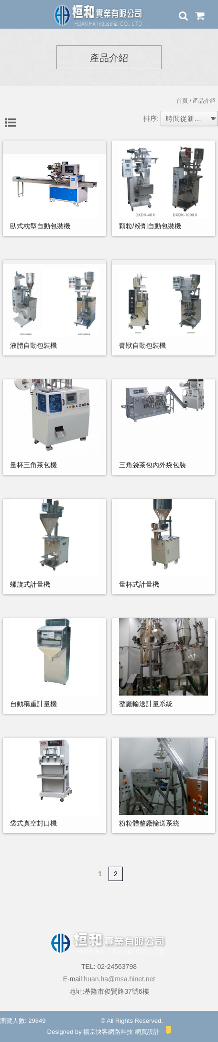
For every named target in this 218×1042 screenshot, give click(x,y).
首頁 (182, 100)
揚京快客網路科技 (108, 1031)
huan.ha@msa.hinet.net (119, 979)
